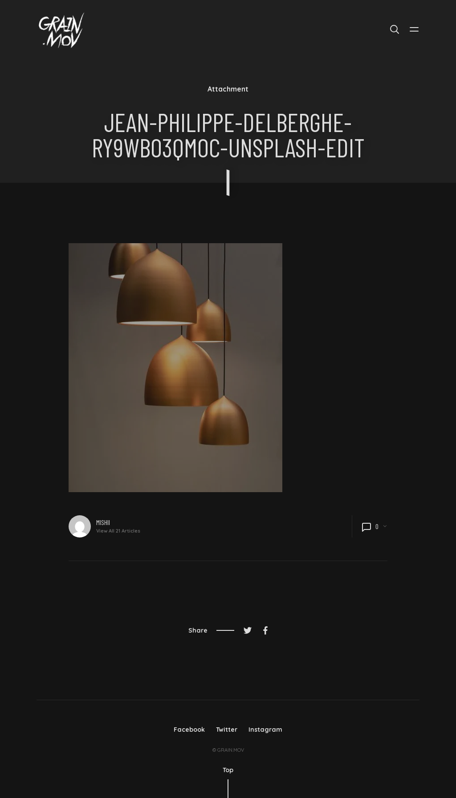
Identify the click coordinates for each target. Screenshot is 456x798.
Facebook (189, 730)
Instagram (265, 730)
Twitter (226, 730)
